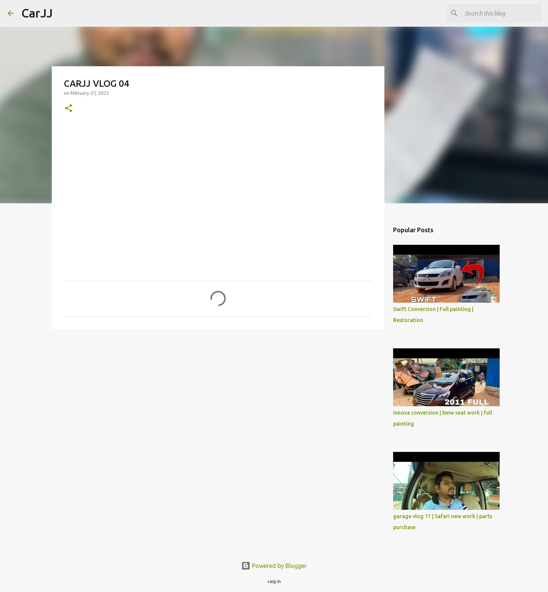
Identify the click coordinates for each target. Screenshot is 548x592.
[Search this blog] (502, 13)
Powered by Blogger (274, 565)
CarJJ (37, 13)
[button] (68, 109)
